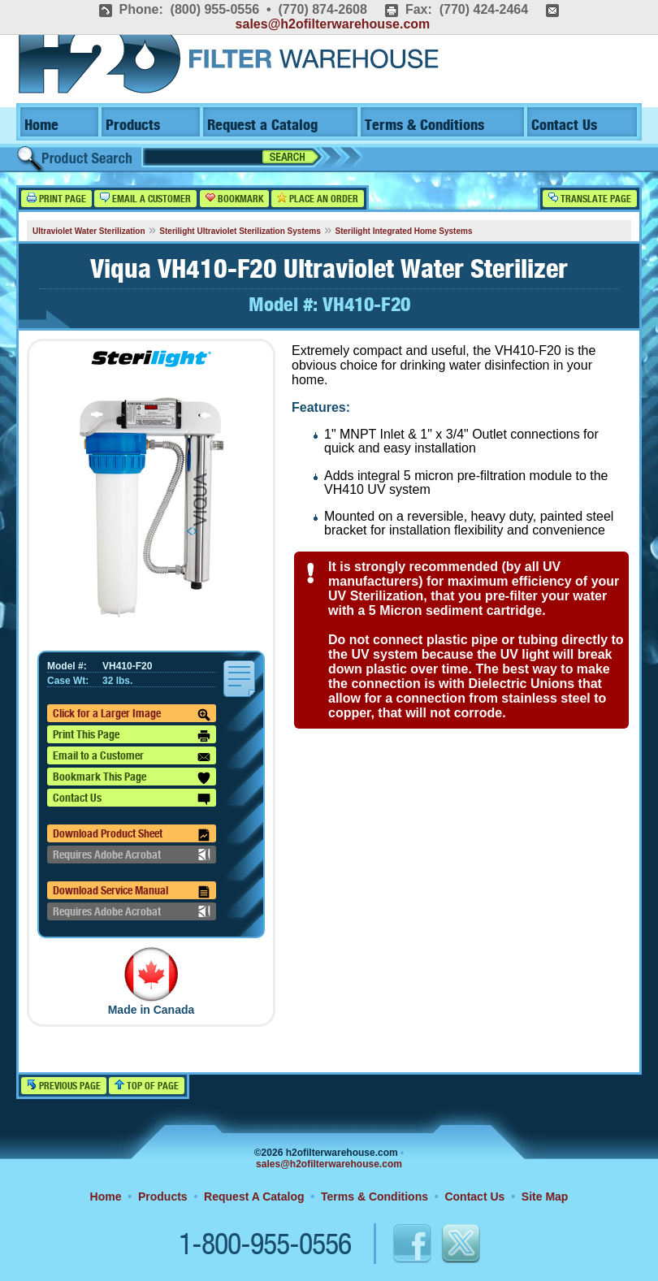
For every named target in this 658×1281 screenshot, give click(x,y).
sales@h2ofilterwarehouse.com (333, 24)
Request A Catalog (254, 1196)
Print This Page (131, 735)
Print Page (56, 199)
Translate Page (589, 199)
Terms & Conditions (424, 125)
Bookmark (234, 199)
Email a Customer (145, 199)
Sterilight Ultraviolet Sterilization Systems (239, 231)
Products (133, 125)
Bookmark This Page (131, 778)
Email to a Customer (131, 757)
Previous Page (64, 1086)
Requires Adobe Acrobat (131, 854)
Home (41, 125)
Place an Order (317, 199)
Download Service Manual (131, 891)
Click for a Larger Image (131, 714)
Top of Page (147, 1086)
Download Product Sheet (131, 835)
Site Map (545, 1196)
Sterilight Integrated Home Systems (404, 231)
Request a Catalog (262, 125)
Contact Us (564, 125)
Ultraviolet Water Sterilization (88, 231)
